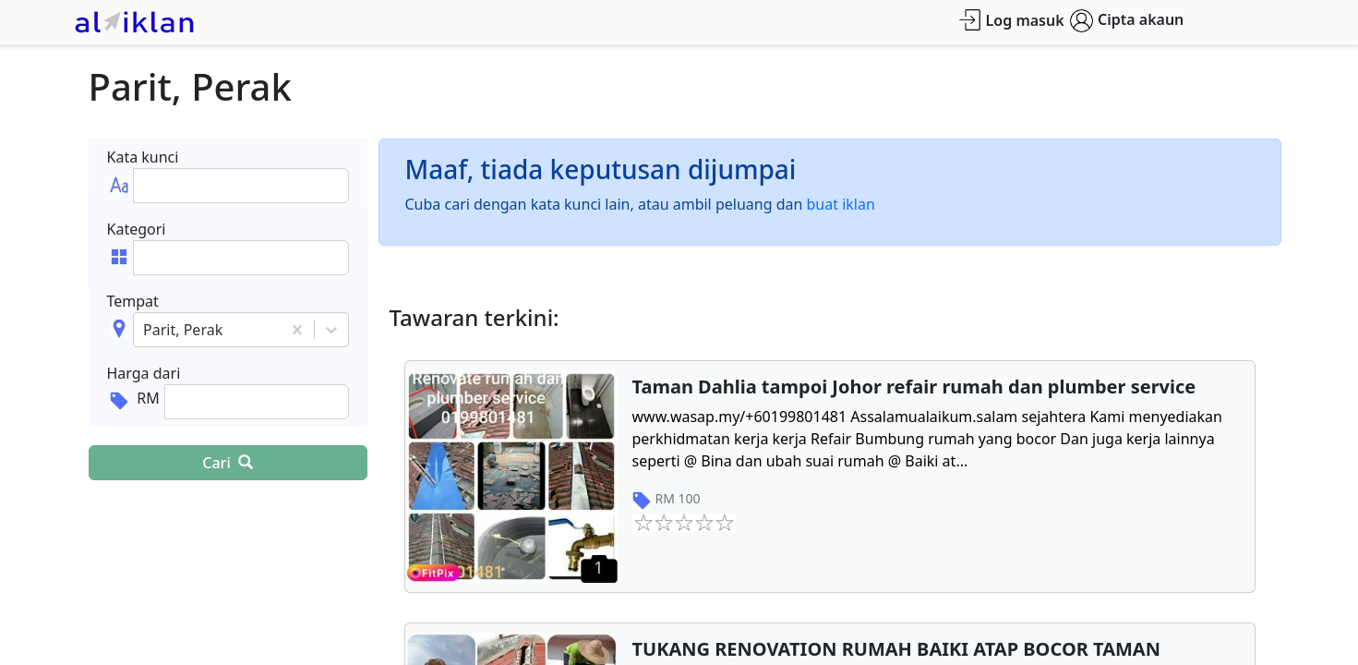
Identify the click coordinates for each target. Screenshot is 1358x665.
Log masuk (1011, 19)
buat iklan (841, 204)
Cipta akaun (1127, 20)
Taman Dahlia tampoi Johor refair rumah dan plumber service (914, 386)
